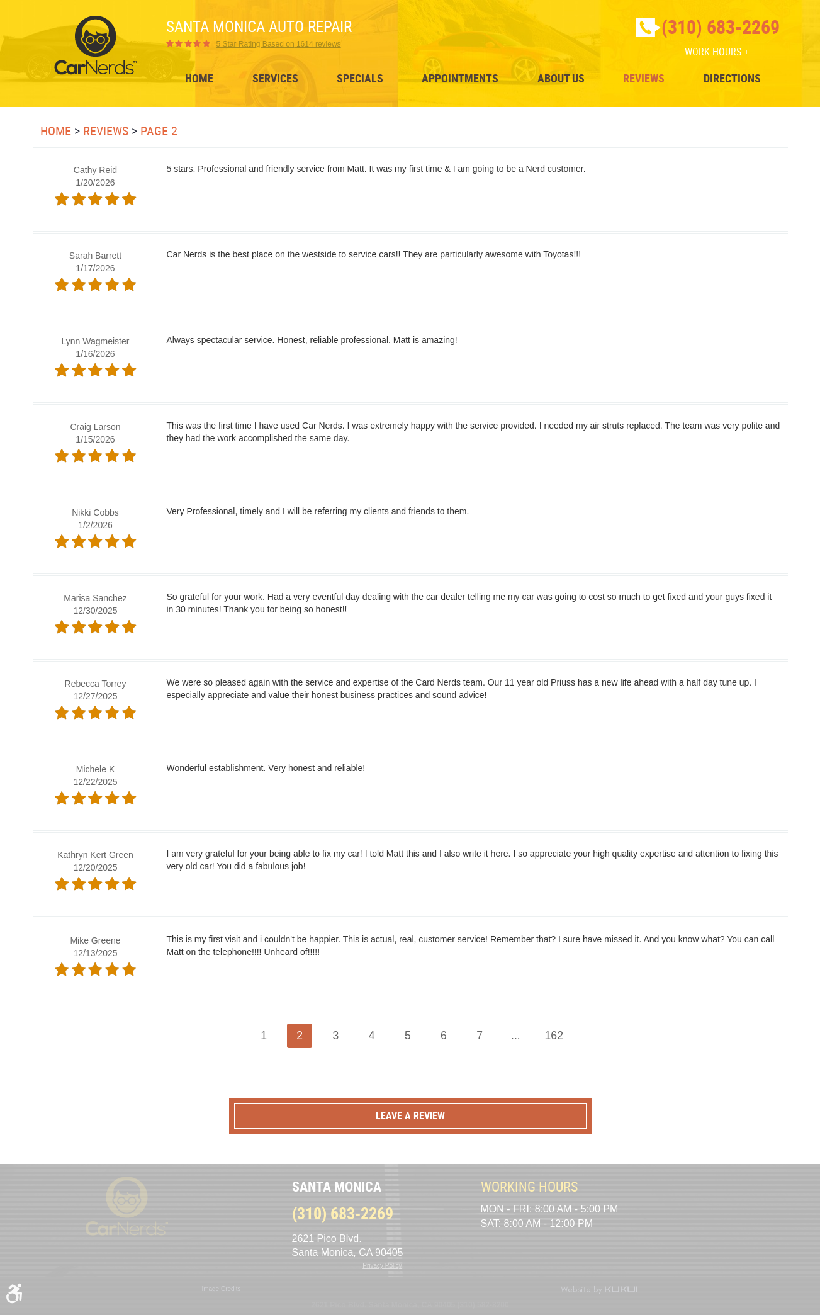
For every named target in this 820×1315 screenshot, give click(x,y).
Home (199, 79)
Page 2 (158, 130)
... (515, 1035)
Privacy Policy (382, 1265)
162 (554, 1035)
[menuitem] (199, 78)
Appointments (460, 79)
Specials (360, 79)
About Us (561, 79)
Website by (599, 1290)
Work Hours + (717, 52)
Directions (732, 79)
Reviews (644, 79)
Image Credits (220, 1288)
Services (275, 79)
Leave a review (410, 1115)
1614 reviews (278, 44)
